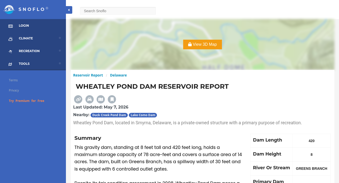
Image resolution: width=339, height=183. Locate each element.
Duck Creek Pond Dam (109, 115)
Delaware (118, 75)
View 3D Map (202, 44)
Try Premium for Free (26, 101)
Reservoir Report (88, 75)
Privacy (14, 90)
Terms (13, 80)
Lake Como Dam (143, 115)
